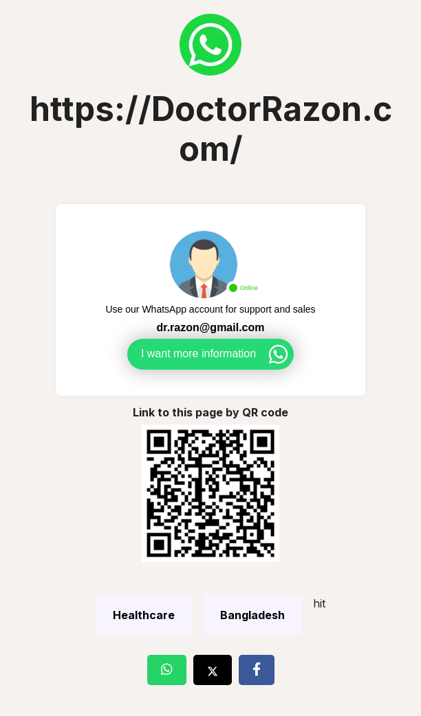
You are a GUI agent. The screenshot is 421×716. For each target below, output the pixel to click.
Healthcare (144, 615)
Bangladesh (252, 615)
